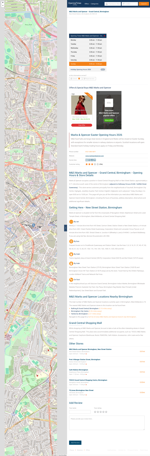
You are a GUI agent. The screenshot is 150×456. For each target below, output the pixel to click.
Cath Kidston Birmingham (78, 370)
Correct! (75, 78)
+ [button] (2, 2)
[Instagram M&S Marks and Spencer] (92, 160)
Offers (87, 4)
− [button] (2, 5)
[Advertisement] (108, 27)
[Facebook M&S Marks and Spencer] (86, 160)
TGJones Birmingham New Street (81, 390)
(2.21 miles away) (86, 314)
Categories (94, 4)
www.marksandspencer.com (94, 156)
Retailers (80, 450)
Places (72, 450)
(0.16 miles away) (91, 308)
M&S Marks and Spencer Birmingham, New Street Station (90, 349)
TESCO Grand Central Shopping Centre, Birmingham (88, 380)
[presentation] (84, 437)
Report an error (89, 79)
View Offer (81, 125)
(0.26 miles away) (86, 311)
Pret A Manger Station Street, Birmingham (84, 359)
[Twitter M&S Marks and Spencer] (89, 160)
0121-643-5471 (90, 151)
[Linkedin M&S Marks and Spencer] (94, 160)
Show (102, 69)
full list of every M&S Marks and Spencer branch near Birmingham (112, 317)
